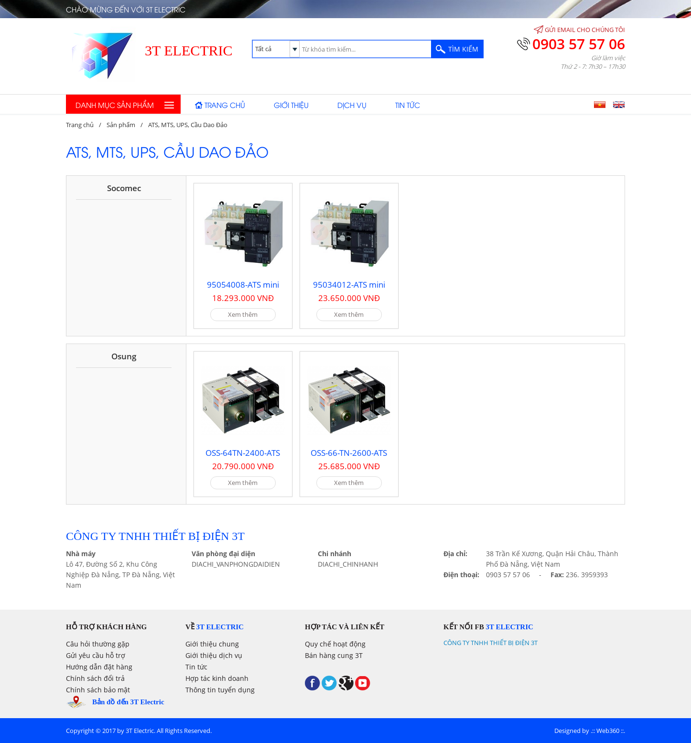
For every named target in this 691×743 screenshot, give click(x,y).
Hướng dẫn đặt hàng (99, 666)
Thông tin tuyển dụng (220, 689)
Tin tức (407, 104)
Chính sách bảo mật (98, 689)
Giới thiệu (291, 104)
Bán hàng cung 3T (334, 655)
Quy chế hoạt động (335, 643)
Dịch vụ (352, 104)
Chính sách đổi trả (95, 678)
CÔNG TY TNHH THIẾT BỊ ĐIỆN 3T (490, 642)
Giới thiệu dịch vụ (213, 655)
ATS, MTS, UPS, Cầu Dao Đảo (187, 124)
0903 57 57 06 (578, 44)
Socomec (124, 188)
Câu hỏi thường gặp (98, 643)
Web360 (607, 730)
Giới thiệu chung (212, 643)
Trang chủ (225, 104)
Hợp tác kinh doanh (216, 678)
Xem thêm (243, 314)
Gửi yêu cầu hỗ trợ (95, 655)
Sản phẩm (121, 124)
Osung (123, 356)
